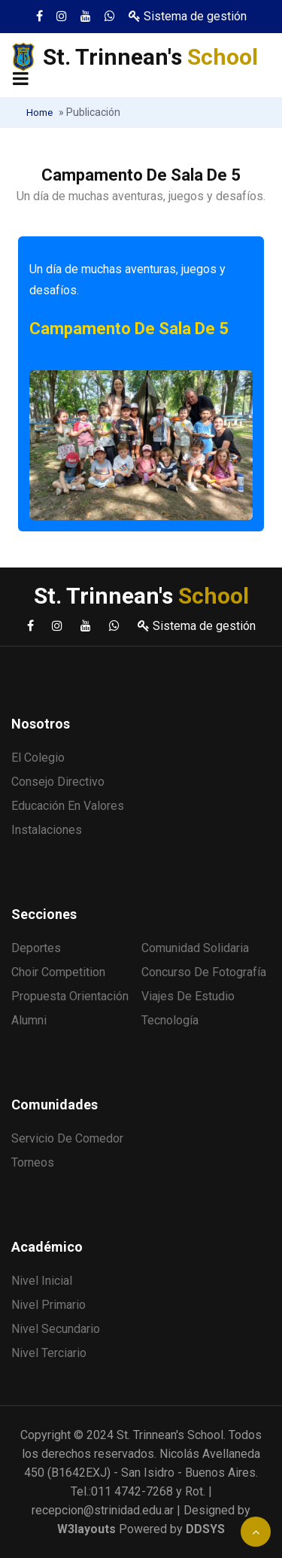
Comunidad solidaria (195, 948)
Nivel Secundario (55, 1329)
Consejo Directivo (58, 781)
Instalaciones (46, 830)
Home (39, 112)
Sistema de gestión (188, 16)
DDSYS (205, 1529)
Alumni (29, 1020)
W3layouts (86, 1529)
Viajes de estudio (188, 996)
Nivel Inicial (41, 1280)
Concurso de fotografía (203, 972)
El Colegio (38, 757)
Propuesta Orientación (70, 996)
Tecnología (170, 1020)
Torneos (32, 1162)
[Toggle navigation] (20, 80)
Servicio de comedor (67, 1138)
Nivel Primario (48, 1305)
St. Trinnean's (150, 57)
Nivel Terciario (48, 1353)
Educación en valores (67, 806)
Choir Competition (58, 972)
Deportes (36, 948)
